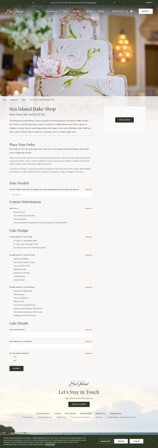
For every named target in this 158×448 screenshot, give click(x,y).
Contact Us (101, 413)
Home (4, 99)
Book (145, 11)
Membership (85, 413)
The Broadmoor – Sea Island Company (121, 417)
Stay (38, 11)
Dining (24, 99)
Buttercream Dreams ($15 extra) (28, 308)
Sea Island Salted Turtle (24, 262)
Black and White (21, 259)
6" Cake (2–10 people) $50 (25, 241)
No (15, 361)
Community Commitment (80, 417)
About (89, 11)
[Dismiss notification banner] (149, 2)
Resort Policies (43, 413)
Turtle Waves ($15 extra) (25, 305)
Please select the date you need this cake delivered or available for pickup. (44, 189)
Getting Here (115, 413)
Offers (101, 11)
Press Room (70, 413)
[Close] (154, 442)
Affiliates (98, 417)
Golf (65, 11)
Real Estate (61, 417)
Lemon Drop (19, 280)
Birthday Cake (20, 269)
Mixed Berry (19, 294)
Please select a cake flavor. (22, 255)
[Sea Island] (14, 11)
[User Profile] (132, 11)
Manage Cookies (105, 442)
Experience (51, 11)
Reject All (121, 442)
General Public (20, 219)
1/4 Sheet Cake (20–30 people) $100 (30, 248)
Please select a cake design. (22, 287)
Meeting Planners (45, 417)
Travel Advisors (27, 417)
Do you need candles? (19, 353)
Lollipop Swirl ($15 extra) (25, 315)
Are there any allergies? (20, 341)
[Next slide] (114, 2)
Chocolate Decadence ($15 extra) (28, 312)
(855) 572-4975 (118, 11)
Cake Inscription (17, 330)
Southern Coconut (22, 273)
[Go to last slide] (33, 2)
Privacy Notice (50, 445)
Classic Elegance (21, 298)
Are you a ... (14, 208)
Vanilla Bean (19, 276)
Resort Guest (19, 212)
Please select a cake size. (20, 237)
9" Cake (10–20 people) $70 (26, 244)
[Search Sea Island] (127, 11)
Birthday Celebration (23, 291)
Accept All (136, 442)
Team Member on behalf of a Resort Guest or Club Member (40, 223)
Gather (76, 11)
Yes (15, 357)
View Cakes (124, 120)
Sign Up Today (79, 404)
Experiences (14, 99)
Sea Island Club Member (24, 216)
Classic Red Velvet (22, 266)
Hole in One (19, 301)
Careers (57, 413)
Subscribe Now (92, 2)
